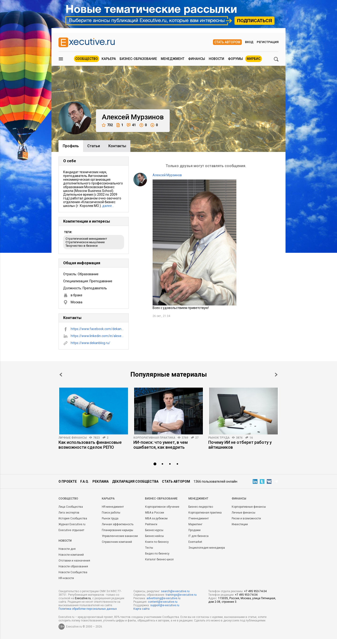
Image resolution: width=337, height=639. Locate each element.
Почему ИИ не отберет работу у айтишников (240, 445)
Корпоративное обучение (162, 506)
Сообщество (86, 59)
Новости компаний (71, 554)
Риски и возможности (246, 518)
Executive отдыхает (71, 530)
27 (196, 437)
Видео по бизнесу (157, 553)
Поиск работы (111, 512)
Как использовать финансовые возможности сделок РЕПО (90, 445)
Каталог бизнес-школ (159, 559)
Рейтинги (151, 524)
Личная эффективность (117, 524)
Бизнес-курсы (154, 530)
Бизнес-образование (138, 59)
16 (251, 437)
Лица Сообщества (71, 506)
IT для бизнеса (198, 536)
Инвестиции (240, 524)
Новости (216, 59)
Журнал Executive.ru (72, 524)
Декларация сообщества (135, 481)
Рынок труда (219, 437)
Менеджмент (172, 59)
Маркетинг (195, 524)
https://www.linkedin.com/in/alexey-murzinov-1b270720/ (97, 336)
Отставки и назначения (74, 560)
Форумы (235, 59)
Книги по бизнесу (157, 542)
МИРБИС (253, 59)
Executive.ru (83, 598)
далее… (108, 206)
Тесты (149, 547)
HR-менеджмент (113, 506)
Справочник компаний (117, 542)
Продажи (194, 530)
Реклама (100, 481)
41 (131, 125)
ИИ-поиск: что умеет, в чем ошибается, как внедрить (160, 445)
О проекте (68, 481)
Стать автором (227, 42)
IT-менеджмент (198, 518)
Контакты (117, 146)
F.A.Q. (84, 481)
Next (276, 374)
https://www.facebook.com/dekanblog (97, 329)
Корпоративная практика (154, 437)
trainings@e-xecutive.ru (181, 594)
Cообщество (68, 498)
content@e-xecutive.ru (162, 601)
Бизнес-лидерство (200, 506)
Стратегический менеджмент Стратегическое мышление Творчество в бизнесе (86, 242)
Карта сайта (141, 608)
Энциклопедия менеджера (206, 547)
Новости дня (67, 549)
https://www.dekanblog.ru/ (90, 343)
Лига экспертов (69, 512)
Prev (61, 374)
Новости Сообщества (73, 572)
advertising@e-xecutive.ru (163, 598)
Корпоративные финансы (249, 506)
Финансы (196, 59)
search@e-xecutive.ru (175, 591)
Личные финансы (73, 437)
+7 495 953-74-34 (255, 591)
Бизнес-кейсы (154, 536)
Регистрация (267, 42)
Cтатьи (93, 146)
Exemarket (195, 542)
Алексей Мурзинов (167, 175)
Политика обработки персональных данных (88, 608)
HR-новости (66, 578)
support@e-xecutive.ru (164, 605)
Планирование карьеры (117, 530)
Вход (249, 42)
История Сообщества (73, 518)
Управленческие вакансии (120, 536)
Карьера (109, 59)
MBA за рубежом (156, 518)
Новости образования (73, 566)
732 (107, 125)
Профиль (71, 146)
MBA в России (154, 512)
